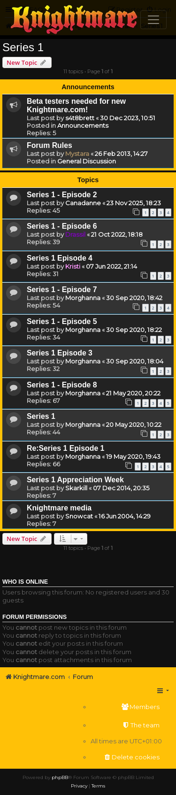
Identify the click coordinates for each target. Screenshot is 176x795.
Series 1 (23, 47)
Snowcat (79, 516)
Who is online (25, 582)
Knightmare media (59, 508)
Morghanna (82, 297)
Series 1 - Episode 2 (62, 195)
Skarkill (76, 488)
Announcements (82, 125)
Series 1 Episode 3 (59, 353)
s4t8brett (79, 118)
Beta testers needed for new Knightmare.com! (76, 105)
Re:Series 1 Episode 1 (65, 448)
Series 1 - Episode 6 (62, 226)
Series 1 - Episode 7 (62, 289)
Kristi (72, 266)
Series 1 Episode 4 (59, 258)
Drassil (75, 234)
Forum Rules (49, 145)
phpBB (60, 777)
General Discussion (86, 161)
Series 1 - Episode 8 (62, 385)
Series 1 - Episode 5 (62, 321)
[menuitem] (126, 707)
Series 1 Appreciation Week (75, 480)
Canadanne (83, 203)
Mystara (77, 153)
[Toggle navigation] (153, 19)
